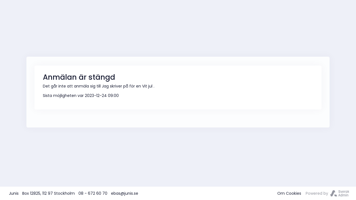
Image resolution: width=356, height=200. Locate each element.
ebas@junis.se (124, 193)
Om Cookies (289, 193)
